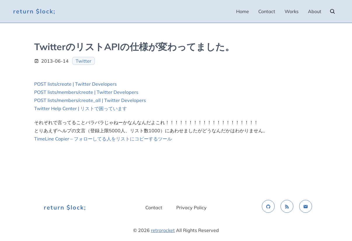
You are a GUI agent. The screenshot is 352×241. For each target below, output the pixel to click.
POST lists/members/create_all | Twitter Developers (90, 100)
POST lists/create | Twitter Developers (75, 84)
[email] (305, 206)
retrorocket (163, 230)
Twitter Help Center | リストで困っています (80, 108)
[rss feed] (286, 206)
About (314, 11)
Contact (266, 11)
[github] (268, 206)
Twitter (83, 61)
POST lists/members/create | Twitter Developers (86, 92)
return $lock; (34, 11)
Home (242, 11)
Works (292, 11)
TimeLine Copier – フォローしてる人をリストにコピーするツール (103, 139)
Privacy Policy (191, 207)
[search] (332, 11)
